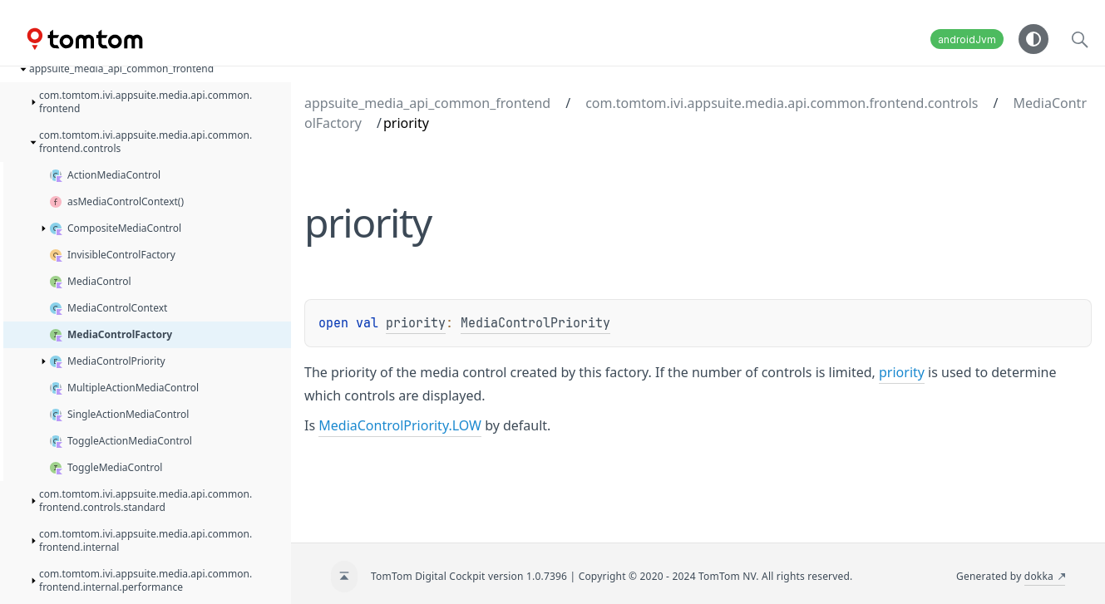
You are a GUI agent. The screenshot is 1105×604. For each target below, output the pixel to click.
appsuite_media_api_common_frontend (427, 103)
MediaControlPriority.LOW (399, 425)
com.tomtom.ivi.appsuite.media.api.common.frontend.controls (781, 103)
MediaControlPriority (535, 323)
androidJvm (967, 39)
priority (416, 323)
